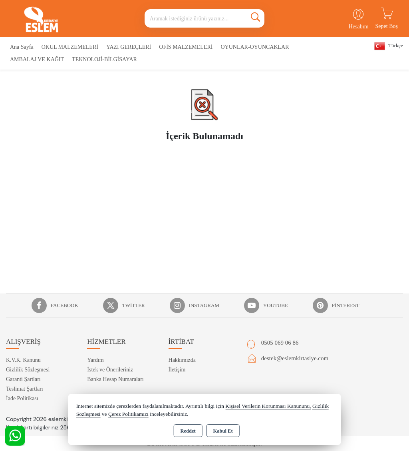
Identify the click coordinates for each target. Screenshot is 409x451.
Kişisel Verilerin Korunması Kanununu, (268, 406)
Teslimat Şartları (24, 389)
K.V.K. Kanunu (23, 360)
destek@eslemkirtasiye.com (294, 358)
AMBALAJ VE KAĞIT (37, 59)
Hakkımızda (182, 360)
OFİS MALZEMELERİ (185, 47)
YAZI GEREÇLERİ (128, 47)
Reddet (187, 431)
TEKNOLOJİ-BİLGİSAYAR (104, 59)
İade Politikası (22, 398)
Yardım (95, 360)
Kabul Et (223, 431)
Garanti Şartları (23, 379)
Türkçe (388, 46)
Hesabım (359, 27)
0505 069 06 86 (280, 342)
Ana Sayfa (22, 47)
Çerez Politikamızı (128, 414)
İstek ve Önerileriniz (110, 370)
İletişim (177, 370)
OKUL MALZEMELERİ (70, 47)
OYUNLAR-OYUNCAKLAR (254, 47)
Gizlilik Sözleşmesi (28, 370)
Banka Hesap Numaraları (115, 379)
